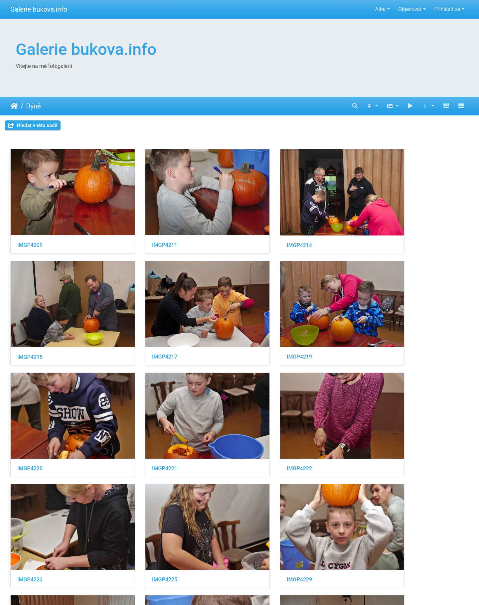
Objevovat (409, 9)
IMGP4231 (30, 531)
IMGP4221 (381, 332)
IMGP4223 (147, 431)
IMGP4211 (147, 232)
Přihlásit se (447, 9)
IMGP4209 (30, 232)
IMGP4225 (264, 431)
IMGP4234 (147, 531)
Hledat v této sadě (32, 125)
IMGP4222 (30, 431)
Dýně (33, 106)
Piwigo (275, 591)
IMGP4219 (147, 332)
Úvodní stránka (14, 106)
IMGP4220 (264, 332)
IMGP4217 (30, 332)
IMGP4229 (381, 431)
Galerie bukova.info (38, 9)
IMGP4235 (264, 531)
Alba (380, 9)
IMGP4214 (264, 233)
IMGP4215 (381, 233)
